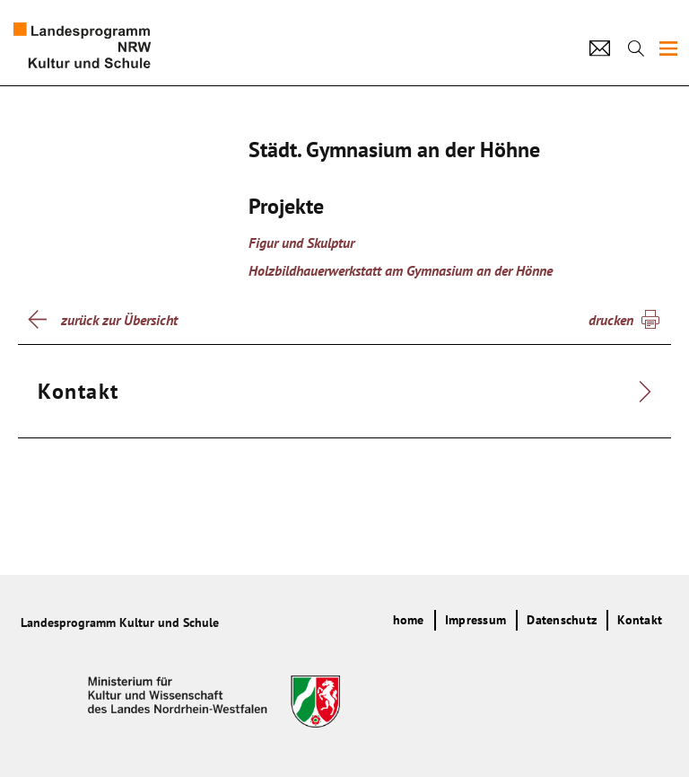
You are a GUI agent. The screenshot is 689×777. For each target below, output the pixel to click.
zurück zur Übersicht (119, 320)
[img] (668, 48)
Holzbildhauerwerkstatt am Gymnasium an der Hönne (401, 270)
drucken (611, 320)
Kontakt (639, 620)
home (408, 620)
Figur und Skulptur (301, 243)
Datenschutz (562, 620)
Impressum (475, 620)
